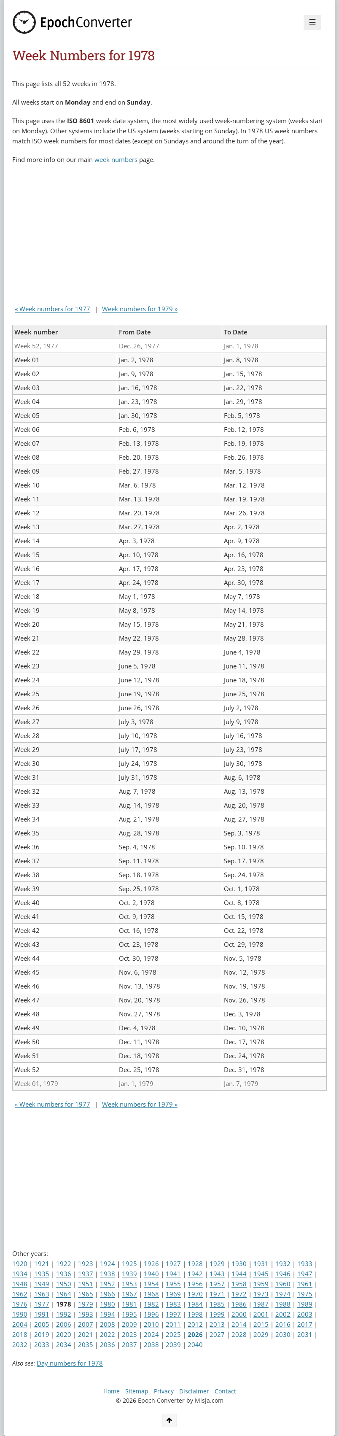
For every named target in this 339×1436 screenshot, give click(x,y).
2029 (261, 1334)
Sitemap (136, 1391)
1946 (283, 1273)
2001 (261, 1314)
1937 (85, 1273)
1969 (173, 1294)
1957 (217, 1284)
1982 (151, 1304)
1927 (173, 1263)
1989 (304, 1304)
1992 (63, 1314)
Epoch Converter (161, 1400)
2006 (63, 1324)
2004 (19, 1324)
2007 (85, 1324)
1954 (151, 1284)
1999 (217, 1314)
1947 (304, 1273)
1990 (19, 1314)
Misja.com (209, 1400)
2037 (129, 1344)
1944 (239, 1273)
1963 (41, 1294)
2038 (151, 1344)
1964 (63, 1294)
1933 (304, 1263)
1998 (195, 1314)
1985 (217, 1304)
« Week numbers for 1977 (52, 308)
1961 (304, 1284)
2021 (85, 1334)
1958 (239, 1284)
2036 (107, 1344)
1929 (217, 1263)
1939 (129, 1273)
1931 (261, 1263)
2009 (129, 1324)
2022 (107, 1334)
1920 (19, 1263)
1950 (63, 1284)
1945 (261, 1273)
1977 (41, 1304)
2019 (41, 1334)
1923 (85, 1263)
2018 (19, 1334)
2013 (217, 1324)
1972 (239, 1294)
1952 (107, 1284)
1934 (19, 1273)
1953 (129, 1284)
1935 (41, 1273)
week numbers (115, 159)
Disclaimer (194, 1391)
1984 (195, 1304)
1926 (151, 1263)
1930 (239, 1263)
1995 (129, 1314)
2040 (195, 1344)
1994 (107, 1314)
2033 (41, 1344)
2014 (239, 1324)
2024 (151, 1334)
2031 (304, 1334)
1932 (283, 1263)
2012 (195, 1324)
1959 (261, 1284)
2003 (304, 1314)
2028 (239, 1334)
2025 (173, 1334)
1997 (173, 1314)
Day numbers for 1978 (70, 1363)
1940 (151, 1273)
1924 (107, 1263)
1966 (107, 1294)
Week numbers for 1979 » (140, 308)
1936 (63, 1273)
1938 (107, 1273)
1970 (195, 1294)
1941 (173, 1273)
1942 (195, 1273)
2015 (261, 1324)
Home (111, 1391)
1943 (217, 1273)
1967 (129, 1294)
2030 (283, 1334)
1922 (63, 1263)
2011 (173, 1324)
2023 (129, 1334)
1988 (283, 1304)
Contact (225, 1391)
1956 (195, 1284)
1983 (173, 1304)
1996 (151, 1314)
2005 (41, 1324)
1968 (151, 1294)
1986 (239, 1304)
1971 (217, 1294)
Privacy (164, 1391)
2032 (19, 1344)
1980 (107, 1304)
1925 (129, 1263)
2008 (107, 1324)
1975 (304, 1294)
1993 (85, 1314)
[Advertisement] (111, 236)
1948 (19, 1284)
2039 (173, 1344)
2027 (217, 1334)
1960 (283, 1284)
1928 (195, 1263)
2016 (283, 1324)
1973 (261, 1294)
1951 (85, 1284)
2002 (283, 1314)
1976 (19, 1304)
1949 (41, 1284)
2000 (239, 1314)
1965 (85, 1294)
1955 (173, 1284)
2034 (63, 1344)
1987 (261, 1304)
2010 (151, 1324)
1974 (283, 1294)
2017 (304, 1324)
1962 (19, 1294)
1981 (129, 1304)
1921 (41, 1263)
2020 (63, 1334)
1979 (85, 1304)
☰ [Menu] (312, 22)
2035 (85, 1344)
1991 (41, 1314)
